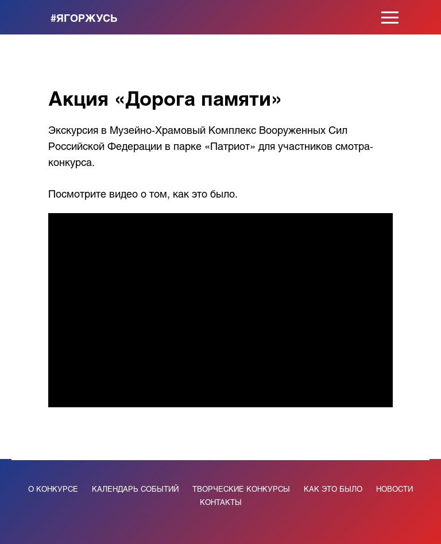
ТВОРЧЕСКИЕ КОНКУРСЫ (241, 488)
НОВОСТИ (394, 488)
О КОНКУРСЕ (53, 488)
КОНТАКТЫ (221, 502)
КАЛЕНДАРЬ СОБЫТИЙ (135, 488)
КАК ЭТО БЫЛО (333, 488)
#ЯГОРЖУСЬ (84, 17)
